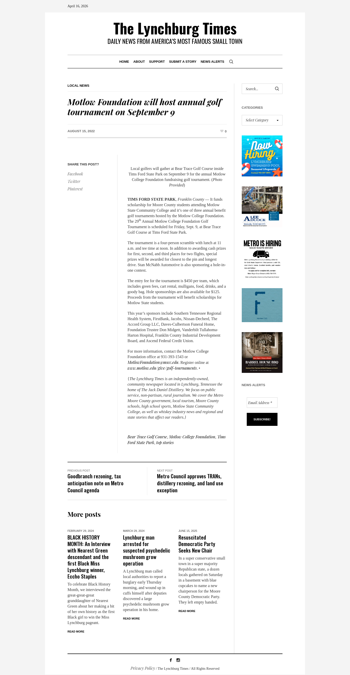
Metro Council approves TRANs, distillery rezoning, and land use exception (190, 483)
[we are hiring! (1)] (262, 257)
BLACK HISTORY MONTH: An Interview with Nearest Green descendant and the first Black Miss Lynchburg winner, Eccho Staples (89, 556)
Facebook (75, 173)
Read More (76, 631)
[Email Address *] (262, 402)
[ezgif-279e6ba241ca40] (262, 304)
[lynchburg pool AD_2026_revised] (262, 155)
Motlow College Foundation (192, 436)
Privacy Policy (142, 668)
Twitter (74, 181)
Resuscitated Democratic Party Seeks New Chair (196, 543)
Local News (78, 85)
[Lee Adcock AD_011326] (262, 206)
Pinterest (75, 188)
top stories (165, 442)
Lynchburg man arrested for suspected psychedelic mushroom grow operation (146, 550)
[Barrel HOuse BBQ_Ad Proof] (262, 352)
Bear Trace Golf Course (147, 436)
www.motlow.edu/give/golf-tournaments (162, 368)
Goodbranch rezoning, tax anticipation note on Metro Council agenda (96, 483)
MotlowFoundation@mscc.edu (153, 362)
